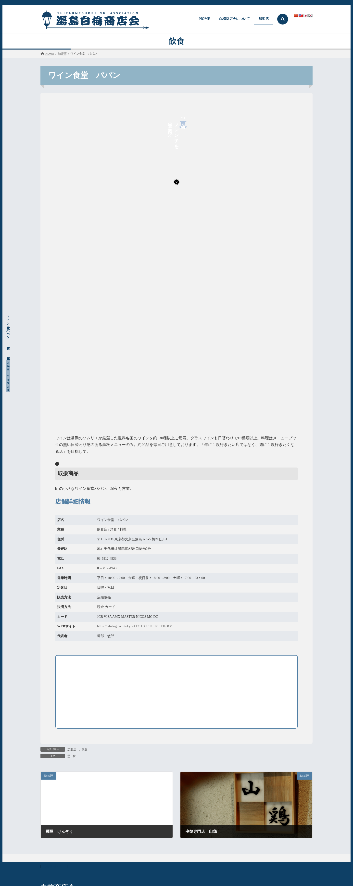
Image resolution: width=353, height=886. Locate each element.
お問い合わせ (54, 866)
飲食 (85, 749)
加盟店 (71, 749)
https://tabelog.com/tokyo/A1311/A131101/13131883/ (134, 626)
